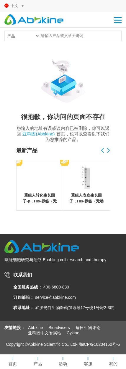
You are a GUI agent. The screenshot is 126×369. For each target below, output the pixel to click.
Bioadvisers (59, 327)
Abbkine (35, 327)
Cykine (73, 333)
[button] (108, 150)
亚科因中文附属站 (44, 333)
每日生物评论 (88, 327)
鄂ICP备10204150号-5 (99, 344)
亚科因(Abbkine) (38, 133)
